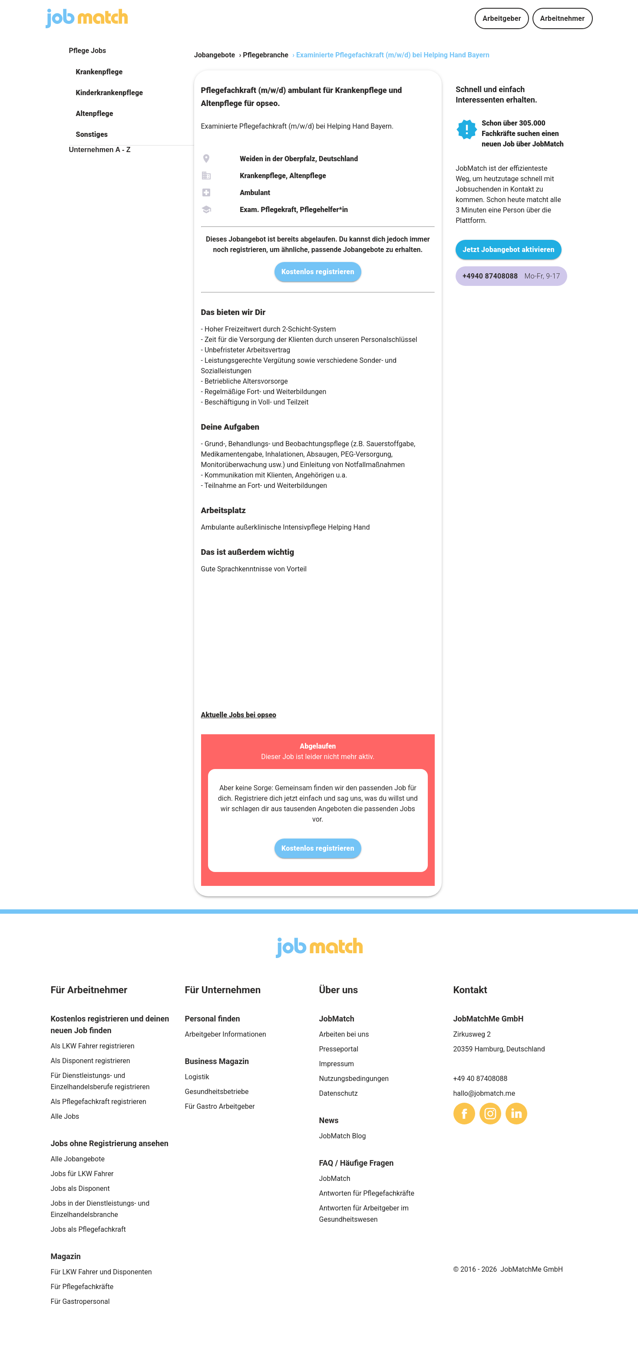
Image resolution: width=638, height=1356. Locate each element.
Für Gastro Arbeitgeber (220, 1106)
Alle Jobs (65, 1116)
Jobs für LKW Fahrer (82, 1174)
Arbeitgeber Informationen (225, 1034)
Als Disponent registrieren (90, 1061)
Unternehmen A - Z (100, 149)
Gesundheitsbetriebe (217, 1091)
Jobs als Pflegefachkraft (88, 1229)
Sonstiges (92, 134)
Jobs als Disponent (80, 1188)
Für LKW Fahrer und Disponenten (101, 1272)
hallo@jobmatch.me (484, 1093)
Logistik (197, 1077)
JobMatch (334, 1178)
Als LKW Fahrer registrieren (93, 1046)
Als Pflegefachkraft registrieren (98, 1101)
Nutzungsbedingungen (354, 1078)
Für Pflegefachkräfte (82, 1287)
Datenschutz (338, 1093)
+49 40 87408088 (480, 1078)
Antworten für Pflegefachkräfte (367, 1193)
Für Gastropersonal (80, 1301)
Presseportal (339, 1049)
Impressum (336, 1064)
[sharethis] (464, 1113)
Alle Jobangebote (78, 1159)
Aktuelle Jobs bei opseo (239, 715)
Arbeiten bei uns (344, 1034)
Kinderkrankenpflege (109, 93)
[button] (131, 72)
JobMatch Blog (342, 1136)
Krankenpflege (99, 72)
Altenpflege (94, 113)
